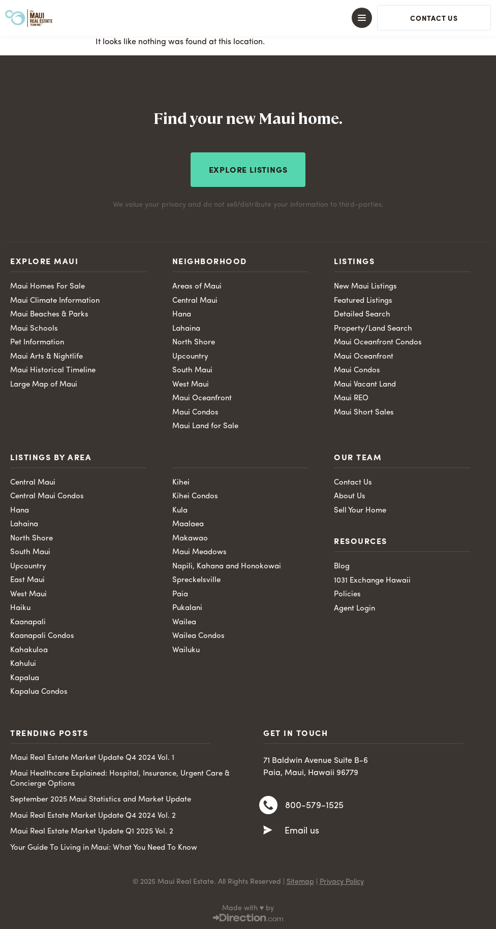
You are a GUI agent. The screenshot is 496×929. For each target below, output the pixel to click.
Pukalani (187, 608)
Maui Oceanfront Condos (378, 342)
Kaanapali (28, 621)
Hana (181, 314)
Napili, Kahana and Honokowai (226, 565)
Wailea (184, 621)
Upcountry (190, 356)
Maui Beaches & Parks (49, 314)
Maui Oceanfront (202, 398)
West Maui (190, 384)
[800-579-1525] (268, 805)
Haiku (20, 608)
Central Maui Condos (47, 496)
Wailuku (186, 649)
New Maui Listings (365, 286)
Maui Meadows (199, 552)
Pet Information (37, 342)
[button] (248, 18)
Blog (342, 566)
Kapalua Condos (39, 691)
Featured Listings (363, 300)
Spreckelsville (196, 580)
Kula (180, 510)
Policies (347, 594)
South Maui (192, 370)
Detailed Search (362, 314)
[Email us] (267, 830)
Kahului (23, 663)
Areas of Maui (197, 286)
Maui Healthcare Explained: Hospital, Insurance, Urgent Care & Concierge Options (120, 778)
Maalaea (188, 524)
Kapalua (24, 677)
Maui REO (351, 398)
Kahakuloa (29, 649)
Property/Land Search (373, 328)
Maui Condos (195, 411)
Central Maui (195, 300)
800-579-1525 (314, 805)
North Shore (193, 342)
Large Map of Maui (43, 384)
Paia (180, 593)
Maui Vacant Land (365, 384)
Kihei (181, 482)
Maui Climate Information (55, 300)
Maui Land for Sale (205, 426)
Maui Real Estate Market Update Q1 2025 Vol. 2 (91, 831)
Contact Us (353, 482)
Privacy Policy (342, 881)
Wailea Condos (198, 635)
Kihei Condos (195, 496)
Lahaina (186, 328)
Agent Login (354, 608)
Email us (302, 831)
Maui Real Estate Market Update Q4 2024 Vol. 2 (93, 815)
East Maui (27, 580)
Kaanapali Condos (42, 635)
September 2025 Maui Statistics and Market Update (100, 799)
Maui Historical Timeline (53, 370)
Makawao (190, 537)
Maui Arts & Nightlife (46, 356)
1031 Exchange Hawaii (372, 580)
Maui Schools (34, 328)
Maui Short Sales (364, 411)
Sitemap (300, 881)
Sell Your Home (360, 510)
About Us (349, 496)
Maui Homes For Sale (47, 286)
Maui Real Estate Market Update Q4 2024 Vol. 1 (92, 757)
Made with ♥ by (248, 907)
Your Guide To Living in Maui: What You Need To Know (103, 847)
